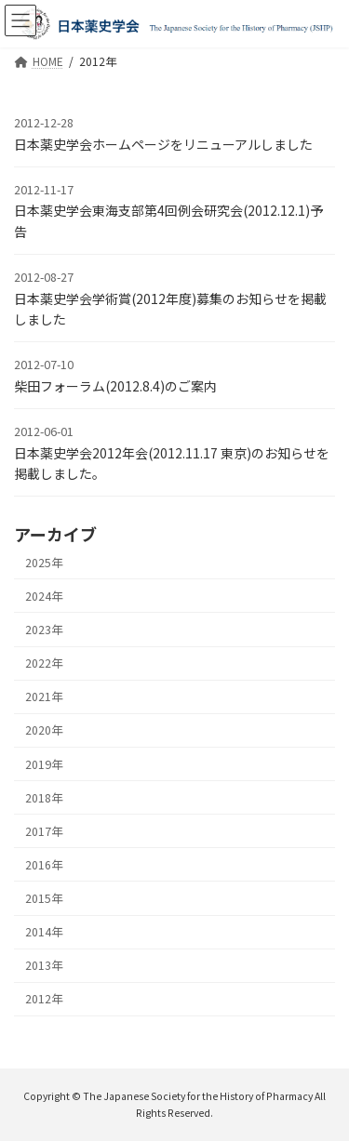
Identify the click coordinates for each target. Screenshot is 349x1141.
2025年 (43, 562)
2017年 (43, 831)
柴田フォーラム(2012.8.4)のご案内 (115, 386)
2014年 (43, 931)
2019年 (43, 763)
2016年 (43, 864)
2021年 (43, 696)
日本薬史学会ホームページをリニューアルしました (163, 144)
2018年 (43, 797)
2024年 (43, 596)
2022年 (43, 663)
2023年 (43, 629)
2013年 (43, 965)
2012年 (43, 998)
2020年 (43, 730)
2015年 (43, 898)
